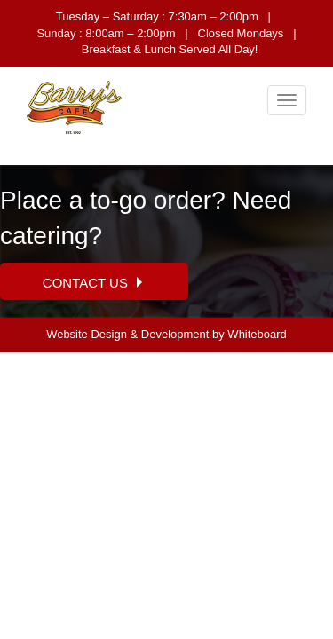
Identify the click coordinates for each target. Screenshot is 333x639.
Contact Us (94, 282)
